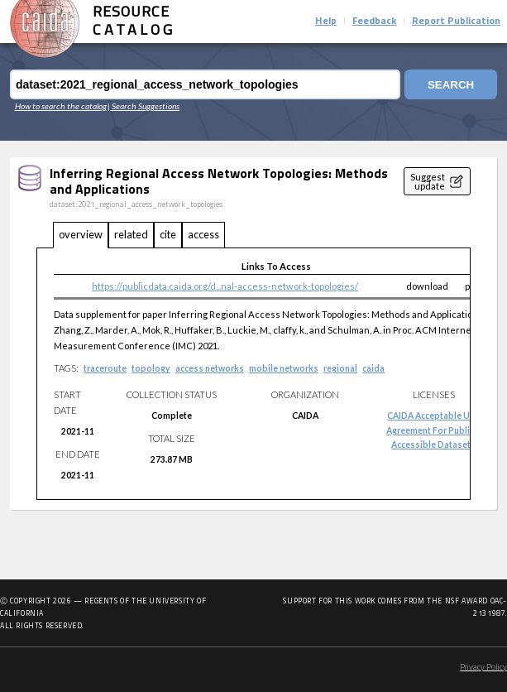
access (203, 234)
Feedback (374, 21)
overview (81, 234)
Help (326, 21)
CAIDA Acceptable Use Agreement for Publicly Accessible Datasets (433, 430)
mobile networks (283, 368)
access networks (209, 368)
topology (151, 368)
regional (340, 368)
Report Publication (456, 21)
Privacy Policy (483, 667)
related (131, 234)
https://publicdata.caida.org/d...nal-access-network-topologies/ (225, 286)
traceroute (105, 368)
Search (451, 85)
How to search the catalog (61, 106)
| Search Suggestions (143, 106)
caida (373, 368)
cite (168, 234)
